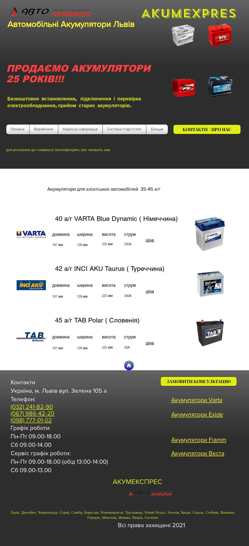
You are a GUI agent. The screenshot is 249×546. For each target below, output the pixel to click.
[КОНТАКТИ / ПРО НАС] (207, 129)
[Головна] (129, 365)
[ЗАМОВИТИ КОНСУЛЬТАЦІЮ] (198, 381)
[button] (80, 129)
